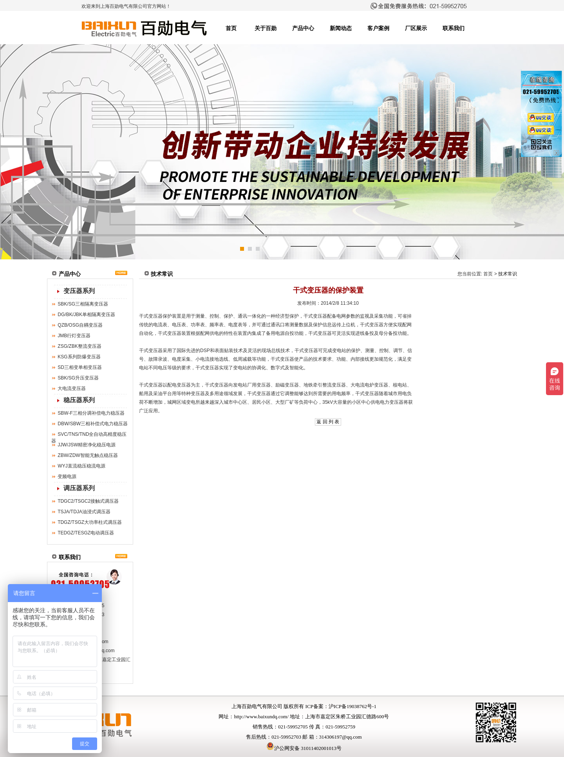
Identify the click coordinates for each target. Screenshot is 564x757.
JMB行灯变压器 (74, 335)
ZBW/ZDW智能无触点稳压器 (88, 455)
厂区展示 (416, 28)
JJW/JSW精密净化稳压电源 (87, 445)
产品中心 (303, 28)
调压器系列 (79, 488)
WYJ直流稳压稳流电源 (81, 466)
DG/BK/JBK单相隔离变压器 (86, 314)
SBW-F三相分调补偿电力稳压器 (91, 413)
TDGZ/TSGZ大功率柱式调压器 (90, 522)
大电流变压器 (72, 388)
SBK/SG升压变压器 (78, 378)
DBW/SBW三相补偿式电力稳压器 (93, 423)
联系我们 (454, 28)
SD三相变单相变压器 (80, 367)
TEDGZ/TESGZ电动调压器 (86, 533)
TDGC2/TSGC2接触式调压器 (88, 501)
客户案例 (378, 28)
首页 (231, 28)
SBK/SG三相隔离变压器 (83, 304)
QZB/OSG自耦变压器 (80, 325)
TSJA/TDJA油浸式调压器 (84, 511)
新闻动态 (341, 28)
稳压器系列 (79, 400)
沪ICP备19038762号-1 (352, 706)
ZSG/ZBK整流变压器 (79, 346)
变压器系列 (79, 291)
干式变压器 (151, 316)
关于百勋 (266, 28)
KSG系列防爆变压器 (79, 357)
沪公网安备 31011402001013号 (304, 748)
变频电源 (67, 476)
